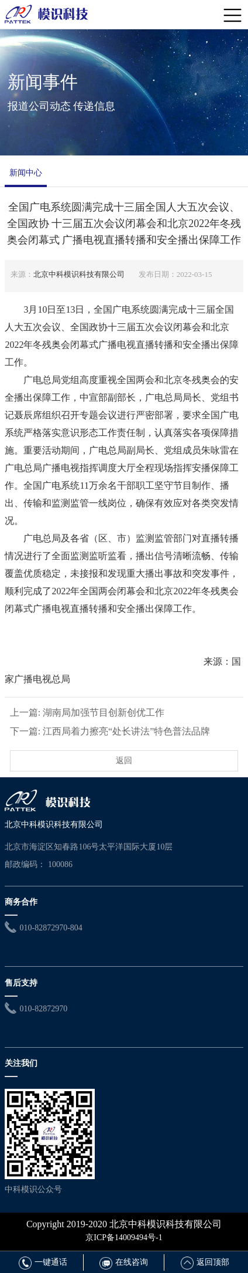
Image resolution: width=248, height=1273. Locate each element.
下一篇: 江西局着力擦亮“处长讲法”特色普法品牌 (110, 731)
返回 (124, 760)
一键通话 (43, 1262)
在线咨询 (123, 1262)
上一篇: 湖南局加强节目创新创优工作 (87, 712)
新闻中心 (25, 172)
